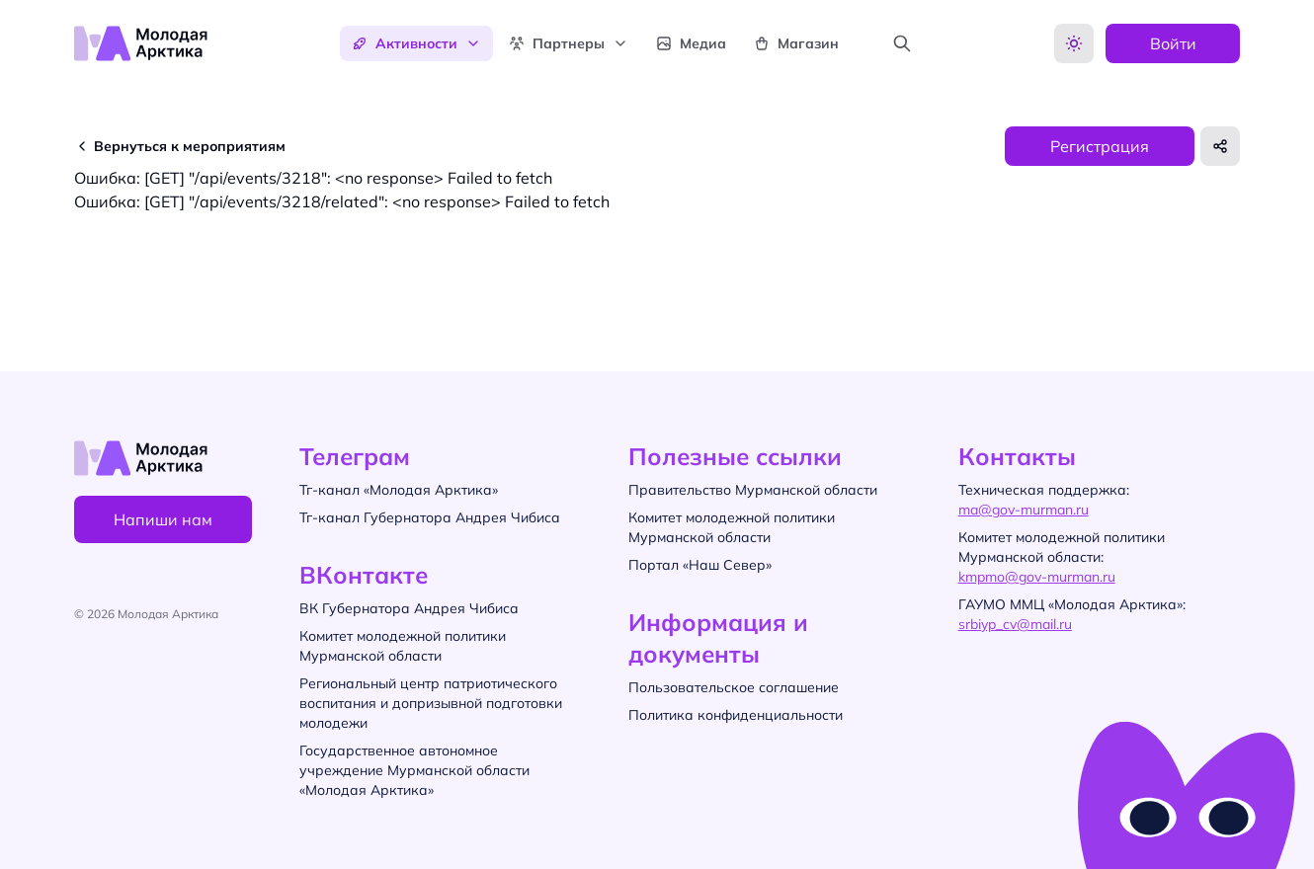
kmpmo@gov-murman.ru (1036, 577)
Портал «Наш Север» (700, 565)
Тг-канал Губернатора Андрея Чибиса (429, 517)
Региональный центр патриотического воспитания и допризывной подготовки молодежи (430, 703)
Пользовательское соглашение (733, 687)
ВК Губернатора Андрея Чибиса (409, 608)
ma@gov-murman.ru (1023, 509)
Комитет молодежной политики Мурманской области (402, 646)
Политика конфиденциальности (735, 715)
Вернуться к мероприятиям (190, 146)
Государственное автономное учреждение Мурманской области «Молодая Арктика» (414, 770)
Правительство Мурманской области (752, 490)
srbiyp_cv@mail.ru (1015, 624)
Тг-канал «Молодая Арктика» (398, 490)
